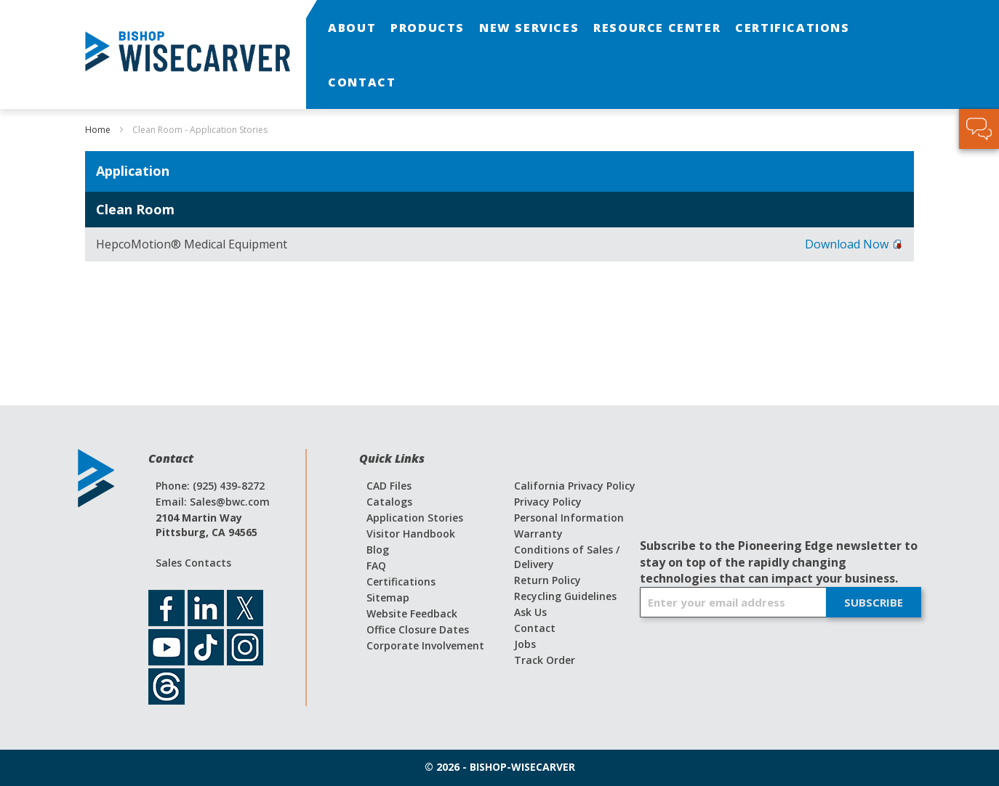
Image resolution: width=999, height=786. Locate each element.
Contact (534, 628)
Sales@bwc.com (230, 502)
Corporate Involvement (425, 645)
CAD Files (389, 486)
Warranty (538, 533)
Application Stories (414, 517)
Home (99, 129)
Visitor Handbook (410, 533)
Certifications (401, 581)
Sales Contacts (193, 563)
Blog (377, 549)
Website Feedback (411, 613)
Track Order (544, 660)
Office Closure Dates (417, 629)
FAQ (376, 565)
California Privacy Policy (574, 486)
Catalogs (389, 502)
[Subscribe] (873, 602)
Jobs (525, 644)
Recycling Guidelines (565, 596)
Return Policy (547, 580)
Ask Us (530, 612)
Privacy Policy (548, 502)
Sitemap (387, 597)
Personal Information (569, 517)
